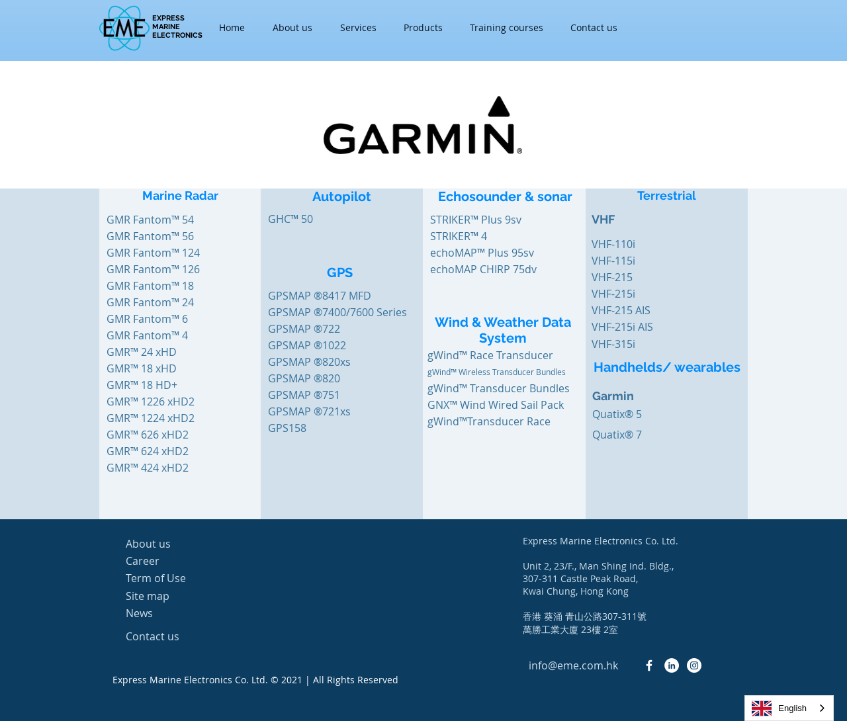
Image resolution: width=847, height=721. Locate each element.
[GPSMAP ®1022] (307, 345)
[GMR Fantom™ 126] (154, 269)
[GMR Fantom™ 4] (154, 335)
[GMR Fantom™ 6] (154, 319)
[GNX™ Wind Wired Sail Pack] (495, 405)
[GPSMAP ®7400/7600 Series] (337, 312)
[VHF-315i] (639, 344)
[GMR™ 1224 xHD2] (154, 418)
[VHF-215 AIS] (639, 310)
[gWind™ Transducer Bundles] (498, 388)
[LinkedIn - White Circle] (671, 665)
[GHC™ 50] (315, 219)
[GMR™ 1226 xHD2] (154, 401)
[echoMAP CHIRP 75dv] (483, 269)
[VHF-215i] (639, 294)
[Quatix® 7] (617, 435)
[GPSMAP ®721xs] (309, 411)
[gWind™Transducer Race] (489, 421)
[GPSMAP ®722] (304, 329)
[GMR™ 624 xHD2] (154, 451)
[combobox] (789, 708)
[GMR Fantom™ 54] (150, 220)
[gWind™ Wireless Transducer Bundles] (519, 372)
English (779, 708)
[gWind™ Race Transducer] (490, 355)
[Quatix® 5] (617, 414)
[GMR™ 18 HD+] (154, 385)
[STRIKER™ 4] (459, 236)
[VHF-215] (639, 277)
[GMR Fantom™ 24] (154, 302)
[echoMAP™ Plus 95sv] (482, 253)
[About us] (173, 543)
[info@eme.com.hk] (573, 665)
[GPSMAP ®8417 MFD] (320, 296)
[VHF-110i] (639, 244)
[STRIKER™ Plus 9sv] (475, 220)
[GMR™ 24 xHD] (154, 352)
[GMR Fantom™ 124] (153, 253)
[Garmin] (641, 396)
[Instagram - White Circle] (694, 665)
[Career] (173, 561)
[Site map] (173, 596)
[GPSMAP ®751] (304, 395)
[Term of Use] (173, 578)
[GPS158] (287, 428)
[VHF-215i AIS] (639, 327)
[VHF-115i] (639, 261)
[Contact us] (173, 636)
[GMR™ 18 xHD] (154, 368)
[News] (173, 613)
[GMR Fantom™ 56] (150, 236)
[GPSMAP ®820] (304, 378)
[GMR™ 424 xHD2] (154, 468)
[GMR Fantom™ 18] (154, 286)
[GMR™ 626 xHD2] (154, 435)
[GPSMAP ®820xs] (309, 362)
